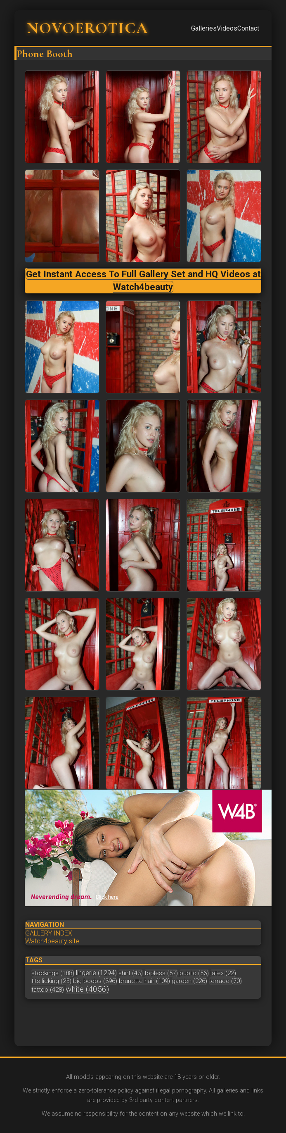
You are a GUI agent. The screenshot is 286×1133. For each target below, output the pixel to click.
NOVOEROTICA (87, 28)
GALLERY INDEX (48, 933)
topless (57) (161, 973)
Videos (227, 28)
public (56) (194, 973)
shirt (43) (130, 973)
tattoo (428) (47, 989)
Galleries (204, 28)
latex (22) (223, 973)
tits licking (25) (51, 981)
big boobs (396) (95, 981)
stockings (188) (52, 973)
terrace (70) (225, 981)
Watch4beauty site (52, 941)
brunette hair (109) (144, 981)
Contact (248, 28)
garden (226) (189, 981)
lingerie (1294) (96, 973)
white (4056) (87, 989)
